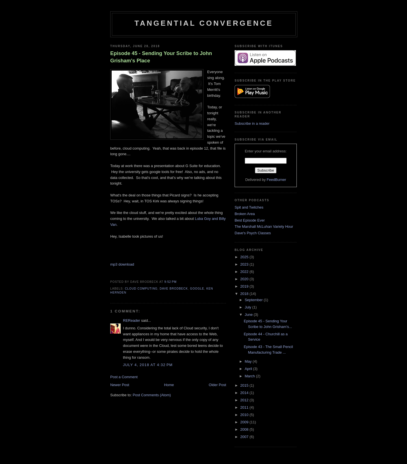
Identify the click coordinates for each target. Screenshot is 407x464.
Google (197, 288)
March (250, 376)
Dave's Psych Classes (253, 233)
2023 (245, 264)
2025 (245, 257)
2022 (245, 272)
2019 (245, 286)
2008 (245, 429)
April (249, 369)
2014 (245, 393)
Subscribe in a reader (252, 123)
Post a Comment (124, 377)
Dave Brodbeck (174, 288)
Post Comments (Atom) (152, 395)
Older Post (217, 385)
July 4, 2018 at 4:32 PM (148, 365)
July (248, 307)
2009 (245, 422)
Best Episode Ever (250, 220)
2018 (245, 294)
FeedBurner (276, 180)
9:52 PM (170, 281)
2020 (245, 279)
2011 (245, 407)
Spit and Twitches (249, 207)
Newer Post (119, 385)
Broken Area (245, 214)
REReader (131, 320)
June (249, 314)
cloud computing (141, 288)
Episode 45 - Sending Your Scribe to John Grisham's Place (161, 57)
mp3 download (122, 264)
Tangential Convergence (204, 23)
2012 (245, 400)
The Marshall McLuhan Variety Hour (264, 226)
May (249, 361)
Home (169, 385)
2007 (245, 437)
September (254, 300)
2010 (245, 415)
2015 (245, 385)
